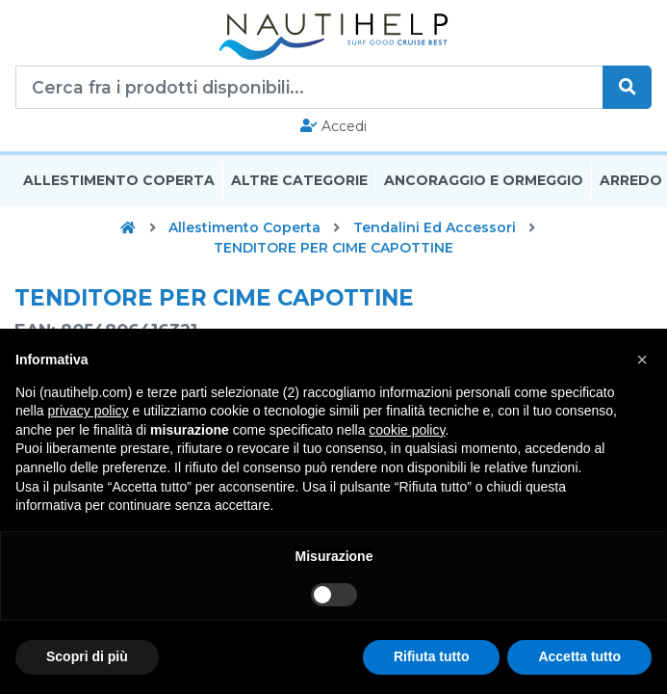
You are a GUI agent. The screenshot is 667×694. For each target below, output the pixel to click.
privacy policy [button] (87, 410)
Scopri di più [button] (87, 656)
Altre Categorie (299, 181)
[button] (642, 359)
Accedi (333, 126)
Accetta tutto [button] (579, 656)
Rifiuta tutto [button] (432, 656)
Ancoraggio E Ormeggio (483, 181)
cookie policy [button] (407, 430)
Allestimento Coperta (119, 181)
